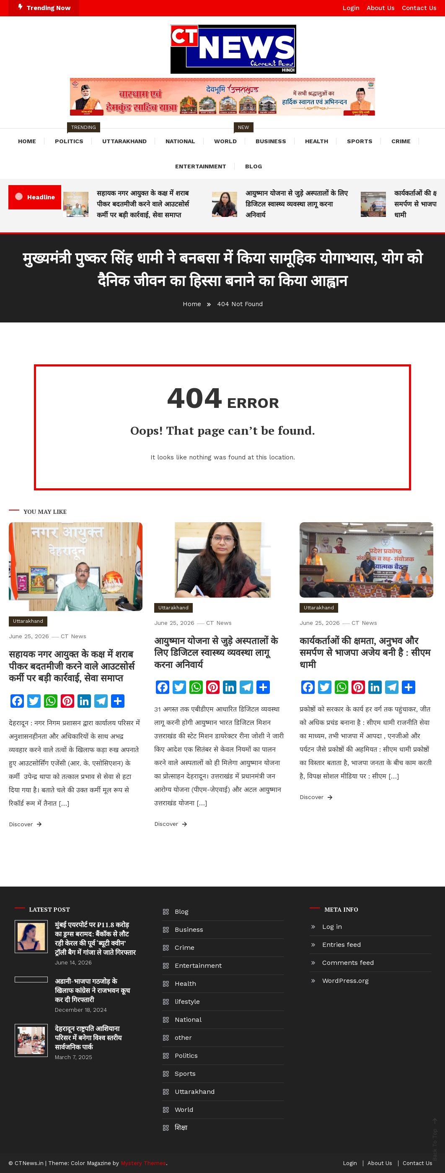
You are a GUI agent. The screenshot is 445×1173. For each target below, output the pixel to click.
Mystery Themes (143, 1163)
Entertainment (200, 166)
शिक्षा (181, 1128)
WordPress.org (345, 981)
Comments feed (348, 963)
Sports (360, 141)
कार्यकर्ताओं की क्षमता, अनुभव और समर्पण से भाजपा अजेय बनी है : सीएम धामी (365, 652)
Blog (253, 166)
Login (351, 8)
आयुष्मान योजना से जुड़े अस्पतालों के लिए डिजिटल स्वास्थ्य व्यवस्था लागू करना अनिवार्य (297, 204)
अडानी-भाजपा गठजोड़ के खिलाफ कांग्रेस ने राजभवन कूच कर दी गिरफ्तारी (92, 990)
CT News (73, 636)
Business (271, 141)
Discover (26, 824)
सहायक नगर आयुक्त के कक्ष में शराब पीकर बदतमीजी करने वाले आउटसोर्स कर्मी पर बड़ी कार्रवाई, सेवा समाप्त (143, 204)
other (183, 1038)
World (229, 136)
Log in (332, 927)
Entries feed (341, 945)
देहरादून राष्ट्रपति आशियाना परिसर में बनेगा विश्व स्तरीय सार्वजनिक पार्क (88, 1038)
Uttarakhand (124, 141)
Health (316, 141)
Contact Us (419, 8)
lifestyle (187, 1001)
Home (27, 141)
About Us (381, 8)
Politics (73, 136)
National (180, 141)
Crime (401, 141)
